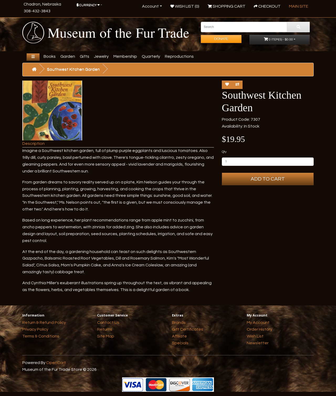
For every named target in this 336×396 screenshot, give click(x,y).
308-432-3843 (37, 11)
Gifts (84, 56)
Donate (221, 39)
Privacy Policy (35, 329)
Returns (104, 329)
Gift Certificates (187, 329)
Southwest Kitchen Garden (73, 69)
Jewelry (101, 56)
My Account (258, 322)
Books (50, 56)
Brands (179, 322)
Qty (224, 152)
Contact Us (108, 322)
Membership (125, 56)
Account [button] (150, 6)
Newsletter (258, 343)
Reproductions (179, 56)
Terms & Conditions (40, 336)
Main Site (298, 6)
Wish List (255, 336)
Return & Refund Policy (44, 322)
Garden (67, 56)
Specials (180, 343)
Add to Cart (268, 179)
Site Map (105, 336)
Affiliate (179, 336)
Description (33, 143)
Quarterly (151, 56)
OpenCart (56, 363)
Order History (259, 329)
